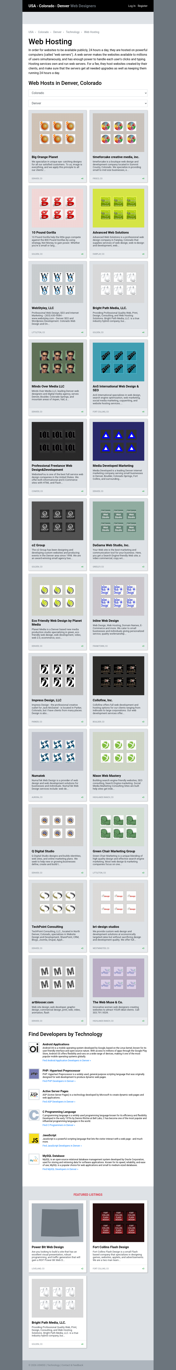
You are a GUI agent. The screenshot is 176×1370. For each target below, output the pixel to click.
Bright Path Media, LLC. (110, 308)
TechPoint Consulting (47, 927)
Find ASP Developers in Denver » (59, 1101)
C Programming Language (59, 1112)
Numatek (38, 776)
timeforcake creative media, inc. (116, 157)
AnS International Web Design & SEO (116, 388)
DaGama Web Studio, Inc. (111, 545)
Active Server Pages (55, 1091)
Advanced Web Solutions (111, 232)
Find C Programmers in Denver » (59, 1125)
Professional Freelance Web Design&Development (52, 467)
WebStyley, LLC (43, 308)
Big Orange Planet (45, 157)
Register (142, 5)
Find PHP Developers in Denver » (59, 1081)
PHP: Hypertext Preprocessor (61, 1070)
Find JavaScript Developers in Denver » (62, 1145)
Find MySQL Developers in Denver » (60, 1169)
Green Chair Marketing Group (114, 851)
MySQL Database (53, 1156)
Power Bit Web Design (48, 1247)
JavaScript (49, 1135)
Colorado (47, 6)
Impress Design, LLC (46, 700)
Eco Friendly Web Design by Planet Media (57, 622)
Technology (73, 32)
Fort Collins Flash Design (111, 1247)
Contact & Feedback (72, 1365)
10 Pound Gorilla (44, 232)
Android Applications (56, 1044)
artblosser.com (43, 1002)
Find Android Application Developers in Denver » (67, 1060)
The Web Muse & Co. (108, 1002)
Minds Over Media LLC (48, 386)
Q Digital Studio (43, 851)
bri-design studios (106, 927)
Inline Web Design (106, 621)
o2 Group (38, 545)
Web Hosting (91, 32)
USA (33, 6)
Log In (132, 5)
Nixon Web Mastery (107, 776)
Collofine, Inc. (103, 700)
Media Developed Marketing (113, 466)
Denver (76, 6)
